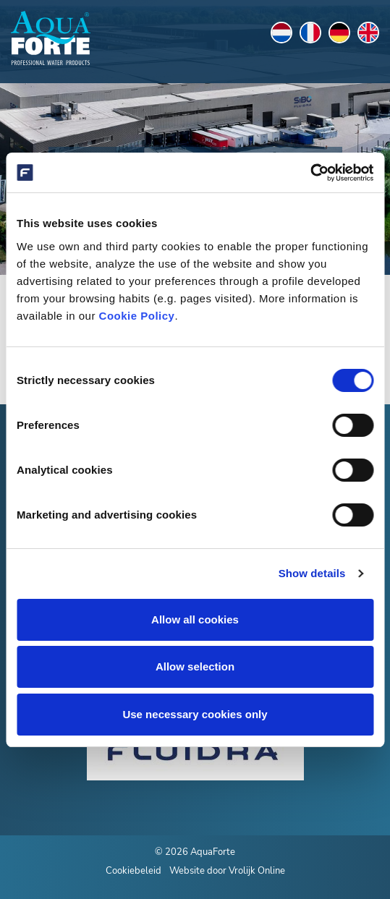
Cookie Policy (137, 316)
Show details (312, 573)
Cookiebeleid (133, 870)
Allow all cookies (195, 619)
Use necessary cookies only (194, 714)
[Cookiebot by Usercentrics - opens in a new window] (310, 172)
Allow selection (195, 666)
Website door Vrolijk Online (227, 870)
